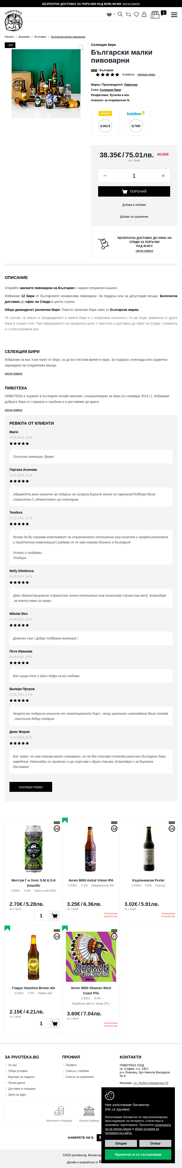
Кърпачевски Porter (148, 880)
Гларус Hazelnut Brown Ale (33, 988)
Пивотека (130, 84)
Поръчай (134, 191)
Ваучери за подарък (21, 1077)
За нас (12, 1065)
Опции (121, 1143)
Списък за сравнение (80, 1077)
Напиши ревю (146, 74)
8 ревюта (128, 74)
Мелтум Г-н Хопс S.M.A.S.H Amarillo (33, 882)
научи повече (131, 3)
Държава (24, 36)
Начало (9, 36)
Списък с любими (77, 1071)
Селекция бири (103, 45)
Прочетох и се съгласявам (138, 1154)
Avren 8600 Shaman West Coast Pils (91, 990)
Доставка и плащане (22, 1088)
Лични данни (16, 1082)
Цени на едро (17, 1094)
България (40, 36)
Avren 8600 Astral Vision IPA (90, 880)
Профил (71, 1065)
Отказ (155, 1143)
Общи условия (17, 1071)
